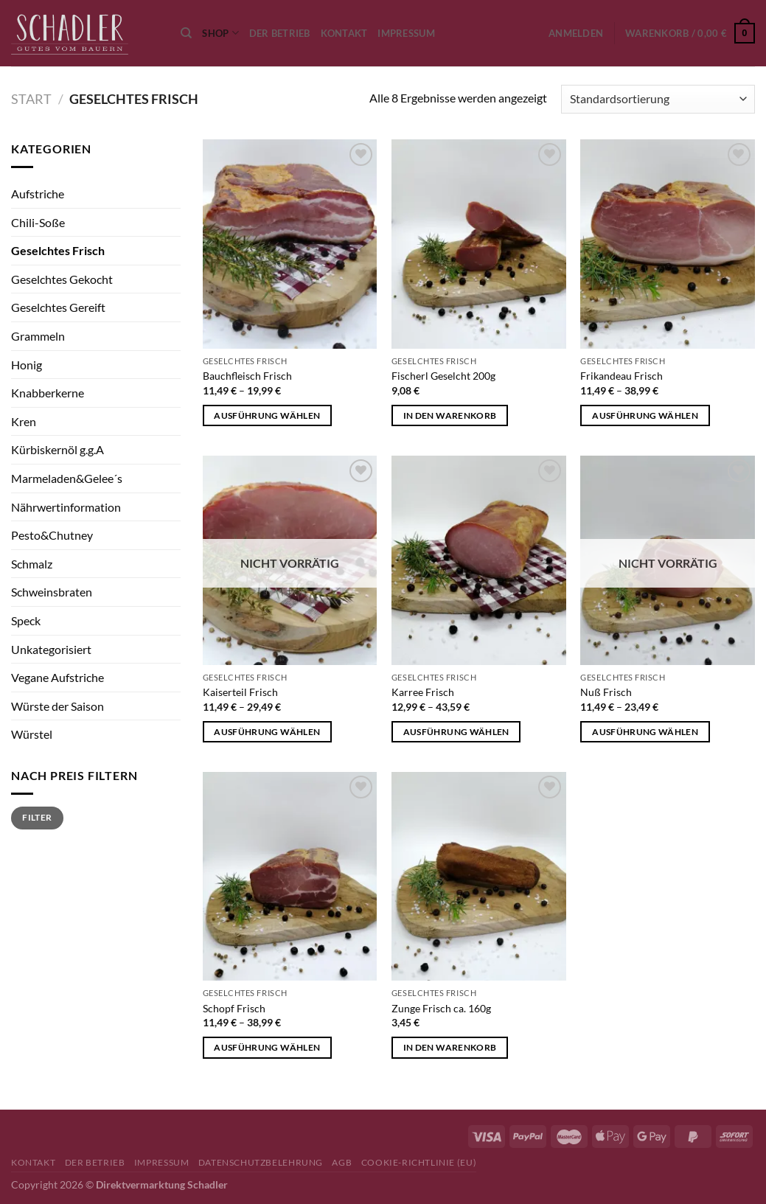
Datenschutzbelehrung (260, 1162)
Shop (220, 33)
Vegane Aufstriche (57, 677)
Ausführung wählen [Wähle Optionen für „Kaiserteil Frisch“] (267, 732)
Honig (26, 365)
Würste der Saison (57, 706)
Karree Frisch (422, 692)
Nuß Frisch (606, 692)
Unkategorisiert (51, 649)
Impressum (405, 33)
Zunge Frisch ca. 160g (441, 1008)
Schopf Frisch (234, 1008)
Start (31, 99)
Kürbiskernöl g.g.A (57, 449)
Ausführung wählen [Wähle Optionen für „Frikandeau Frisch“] (645, 415)
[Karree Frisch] (478, 560)
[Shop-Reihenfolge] (658, 99)
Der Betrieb (279, 33)
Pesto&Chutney (52, 535)
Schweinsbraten (51, 592)
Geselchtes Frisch (58, 250)
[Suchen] (186, 33)
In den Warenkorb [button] (450, 415)
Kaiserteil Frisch (240, 692)
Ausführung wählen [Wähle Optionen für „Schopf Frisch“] (267, 1047)
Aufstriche (37, 194)
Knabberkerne (47, 393)
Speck (26, 620)
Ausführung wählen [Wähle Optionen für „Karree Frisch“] (456, 732)
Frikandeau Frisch (621, 375)
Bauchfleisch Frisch (247, 375)
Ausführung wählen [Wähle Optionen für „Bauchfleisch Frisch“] (267, 415)
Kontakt (344, 33)
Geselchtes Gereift (58, 307)
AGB (342, 1162)
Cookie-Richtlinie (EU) (418, 1162)
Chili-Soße (38, 222)
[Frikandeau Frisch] (667, 244)
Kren (23, 421)
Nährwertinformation (66, 507)
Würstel (31, 734)
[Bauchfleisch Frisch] (290, 244)
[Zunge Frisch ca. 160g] (478, 876)
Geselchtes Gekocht (62, 279)
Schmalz (31, 564)
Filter (37, 817)
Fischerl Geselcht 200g (443, 375)
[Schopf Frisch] (290, 876)
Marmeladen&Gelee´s (66, 478)
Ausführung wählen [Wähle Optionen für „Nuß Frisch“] (645, 732)
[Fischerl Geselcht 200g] (478, 244)
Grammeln (38, 336)
